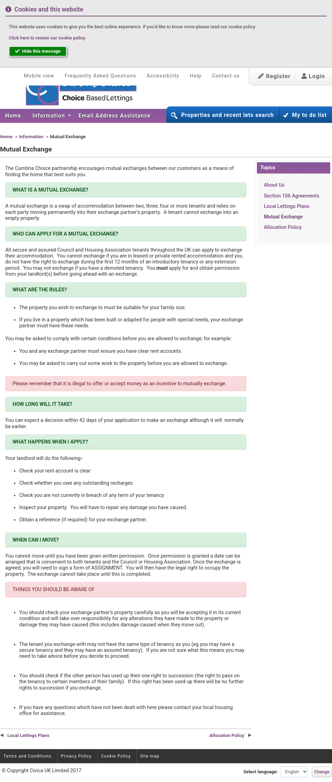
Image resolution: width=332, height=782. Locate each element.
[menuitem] (13, 116)
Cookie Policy (116, 756)
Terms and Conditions (27, 756)
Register (274, 76)
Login (313, 76)
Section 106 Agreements (291, 196)
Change (322, 771)
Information (50, 116)
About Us (274, 185)
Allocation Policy (283, 227)
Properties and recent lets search (227, 115)
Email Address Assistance (115, 116)
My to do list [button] (309, 115)
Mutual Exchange (283, 217)
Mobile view (39, 76)
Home (13, 116)
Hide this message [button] (37, 51)
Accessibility (163, 76)
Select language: (260, 771)
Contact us (226, 76)
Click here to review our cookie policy (47, 37)
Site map (149, 756)
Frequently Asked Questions (100, 76)
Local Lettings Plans (286, 206)
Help (195, 76)
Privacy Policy (76, 756)
